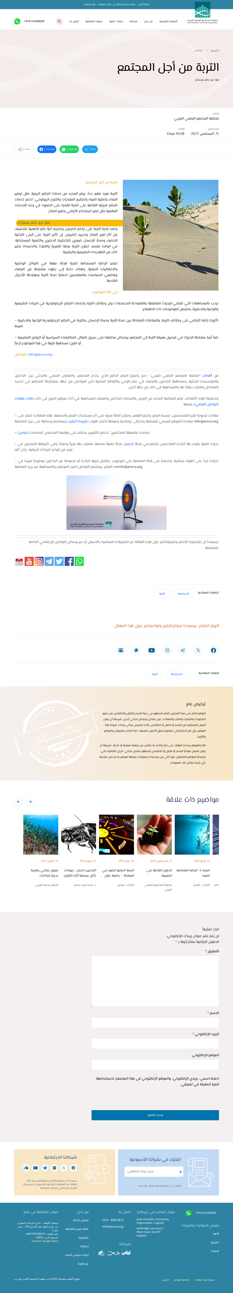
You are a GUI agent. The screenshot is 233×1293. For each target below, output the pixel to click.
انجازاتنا (84, 1246)
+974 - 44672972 (113, 1220)
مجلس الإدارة (81, 1220)
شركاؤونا (83, 1264)
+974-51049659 (34, 21)
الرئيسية (215, 51)
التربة (162, 594)
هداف (205, 376)
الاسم (213, 1013)
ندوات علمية (116, 21)
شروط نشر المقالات (204, 1280)
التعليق (212, 951)
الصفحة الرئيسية (168, 21)
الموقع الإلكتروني (205, 1055)
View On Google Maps (44, 1241)
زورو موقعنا (89, 5)
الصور (216, 1234)
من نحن (148, 21)
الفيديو (215, 1242)
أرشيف (165, 1280)
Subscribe (180, 1171)
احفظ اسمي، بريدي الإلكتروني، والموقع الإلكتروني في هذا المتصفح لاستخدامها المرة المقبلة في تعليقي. (157, 1081)
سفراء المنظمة (94, 21)
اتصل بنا (74, 21)
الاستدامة (183, 594)
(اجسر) (129, 444)
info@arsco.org (40, 355)
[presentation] (18, 801)
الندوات (215, 1251)
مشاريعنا (83, 1238)
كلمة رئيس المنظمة (77, 1229)
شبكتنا (133, 21)
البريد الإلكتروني (205, 1034)
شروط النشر (78, 421)
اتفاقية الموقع (181, 1280)
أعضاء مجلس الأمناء (77, 1255)
